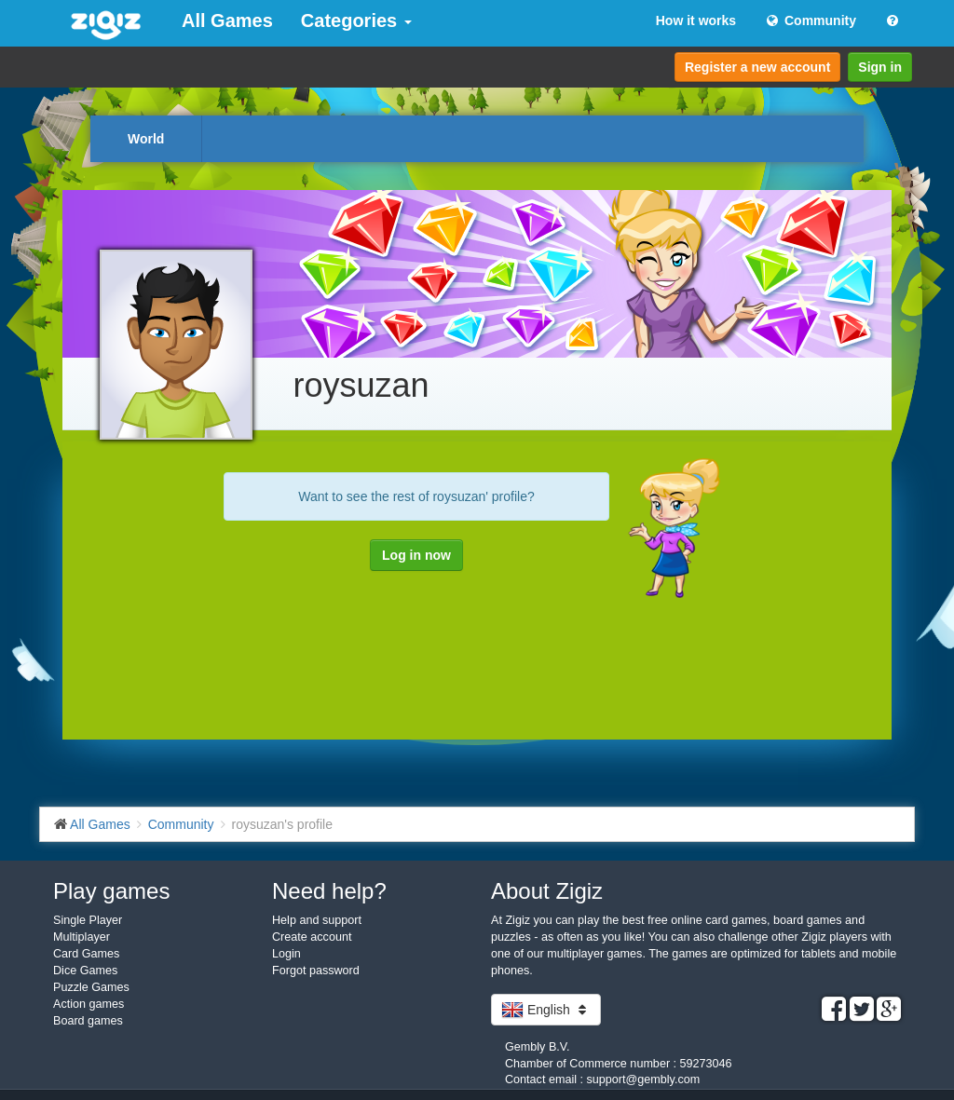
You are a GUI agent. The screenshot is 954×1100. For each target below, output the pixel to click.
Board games (88, 1020)
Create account (311, 937)
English (546, 1009)
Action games (88, 1004)
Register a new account (757, 67)
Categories (356, 20)
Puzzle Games (91, 987)
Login (286, 953)
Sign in (880, 67)
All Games (227, 20)
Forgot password (316, 970)
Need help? (329, 890)
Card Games (86, 953)
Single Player (87, 920)
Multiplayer (81, 937)
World (146, 138)
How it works (696, 20)
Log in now (416, 555)
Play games (111, 890)
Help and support (316, 920)
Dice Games (85, 970)
